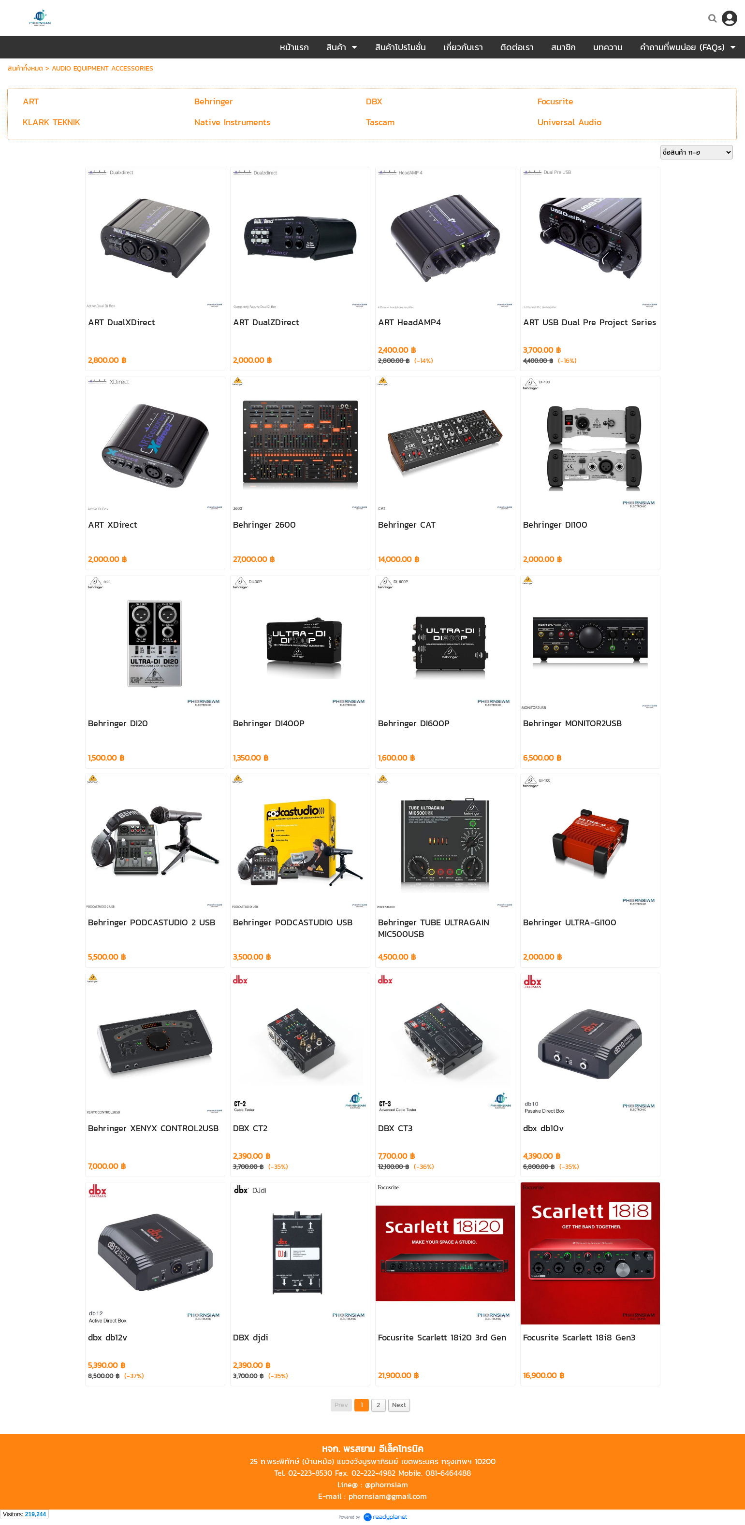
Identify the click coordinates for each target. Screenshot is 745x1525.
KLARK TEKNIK (51, 122)
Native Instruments (232, 122)
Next (399, 1405)
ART (31, 101)
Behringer (213, 101)
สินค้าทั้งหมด (25, 68)
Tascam (380, 122)
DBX (374, 101)
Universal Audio (569, 122)
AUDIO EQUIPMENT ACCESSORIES (102, 68)
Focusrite (555, 101)
